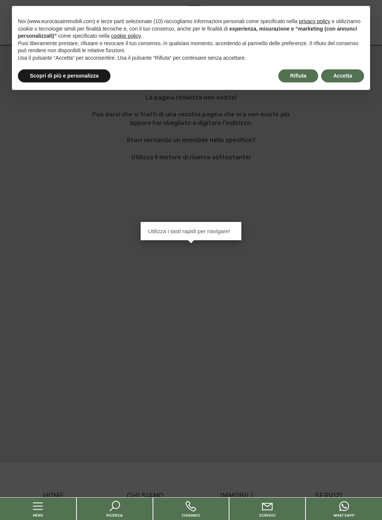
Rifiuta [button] (298, 76)
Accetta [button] (342, 76)
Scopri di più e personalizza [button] (64, 76)
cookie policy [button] (126, 36)
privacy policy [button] (314, 21)
